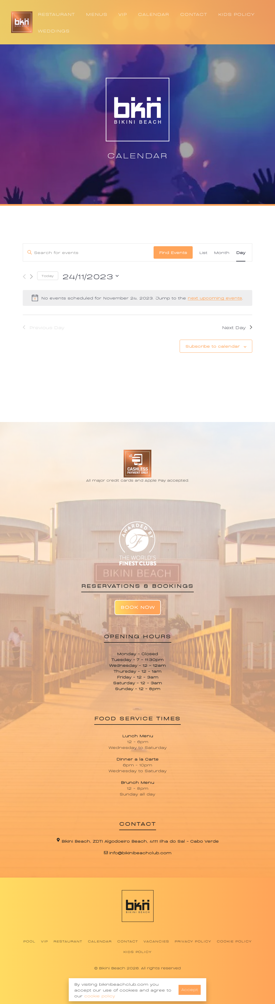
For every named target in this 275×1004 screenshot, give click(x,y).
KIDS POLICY (236, 14)
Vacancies (156, 941)
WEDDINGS (54, 30)
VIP (122, 14)
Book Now (138, 607)
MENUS (96, 14)
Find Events (173, 252)
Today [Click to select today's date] (48, 276)
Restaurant (68, 941)
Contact (127, 941)
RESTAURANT (56, 14)
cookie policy (99, 995)
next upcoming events (215, 297)
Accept (189, 989)
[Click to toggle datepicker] (90, 275)
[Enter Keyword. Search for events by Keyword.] (88, 252)
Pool (29, 941)
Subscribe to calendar (212, 346)
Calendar (100, 941)
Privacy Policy (193, 941)
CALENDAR (153, 14)
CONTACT (193, 14)
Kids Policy (137, 952)
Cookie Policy (234, 941)
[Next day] (31, 276)
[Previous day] (24, 276)
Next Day (237, 327)
